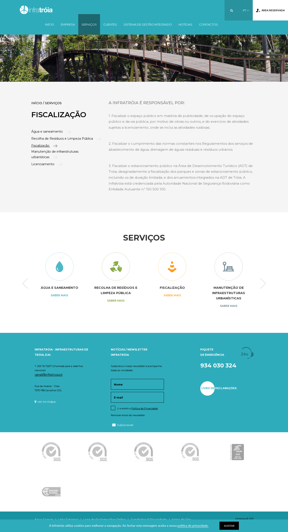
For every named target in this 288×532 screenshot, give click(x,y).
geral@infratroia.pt (49, 375)
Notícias (185, 24)
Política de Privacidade (144, 408)
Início (49, 24)
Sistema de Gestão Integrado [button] (148, 24)
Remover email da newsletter (128, 415)
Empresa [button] (68, 24)
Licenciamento (43, 164)
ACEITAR (229, 525)
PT (246, 10)
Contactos (208, 24)
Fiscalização (41, 146)
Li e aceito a (137, 408)
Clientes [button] (110, 24)
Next (263, 283)
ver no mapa (45, 401)
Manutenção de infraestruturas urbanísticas (54, 154)
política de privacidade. (192, 525)
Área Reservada (270, 10)
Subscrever (123, 424)
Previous (25, 283)
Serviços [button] (89, 24)
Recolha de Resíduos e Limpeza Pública (63, 139)
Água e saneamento (48, 131)
